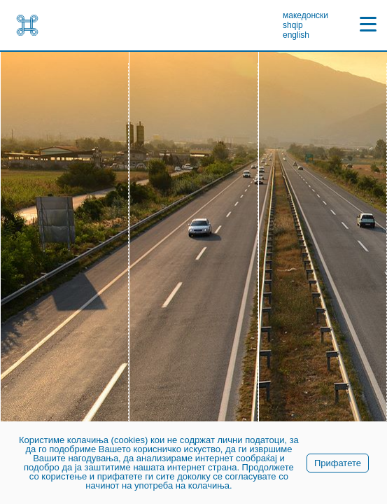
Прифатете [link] (337, 463)
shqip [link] (293, 25)
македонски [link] (305, 15)
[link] (27, 25)
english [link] (296, 35)
